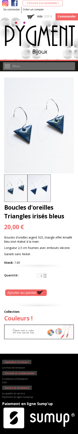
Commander (67, 16)
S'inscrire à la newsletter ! (43, 3)
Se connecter (11, 9)
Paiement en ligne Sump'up (17, 396)
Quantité (11, 275)
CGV (4, 382)
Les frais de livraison (13, 367)
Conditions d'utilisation (15, 378)
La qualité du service (13, 393)
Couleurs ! (18, 318)
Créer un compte (33, 9)
